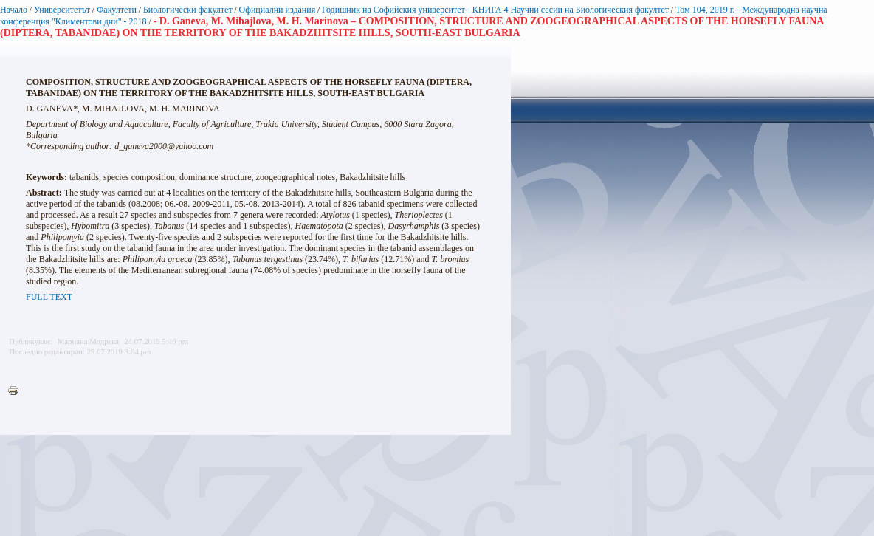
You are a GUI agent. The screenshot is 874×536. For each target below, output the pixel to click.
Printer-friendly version (17, 391)
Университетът (62, 9)
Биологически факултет (188, 9)
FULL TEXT (49, 297)
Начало (13, 9)
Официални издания (277, 9)
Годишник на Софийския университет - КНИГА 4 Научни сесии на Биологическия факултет (495, 9)
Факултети (117, 9)
